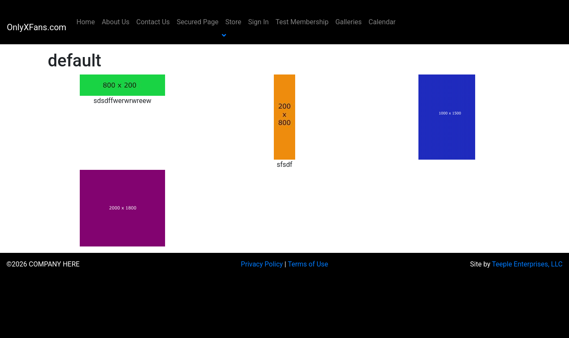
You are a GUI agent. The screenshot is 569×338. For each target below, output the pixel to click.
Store (233, 22)
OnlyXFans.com (36, 27)
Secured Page (197, 22)
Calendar (382, 22)
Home (85, 22)
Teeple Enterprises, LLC (527, 264)
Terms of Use (308, 264)
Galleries (348, 22)
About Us (115, 22)
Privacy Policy (262, 264)
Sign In (258, 22)
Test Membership (302, 22)
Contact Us (153, 22)
